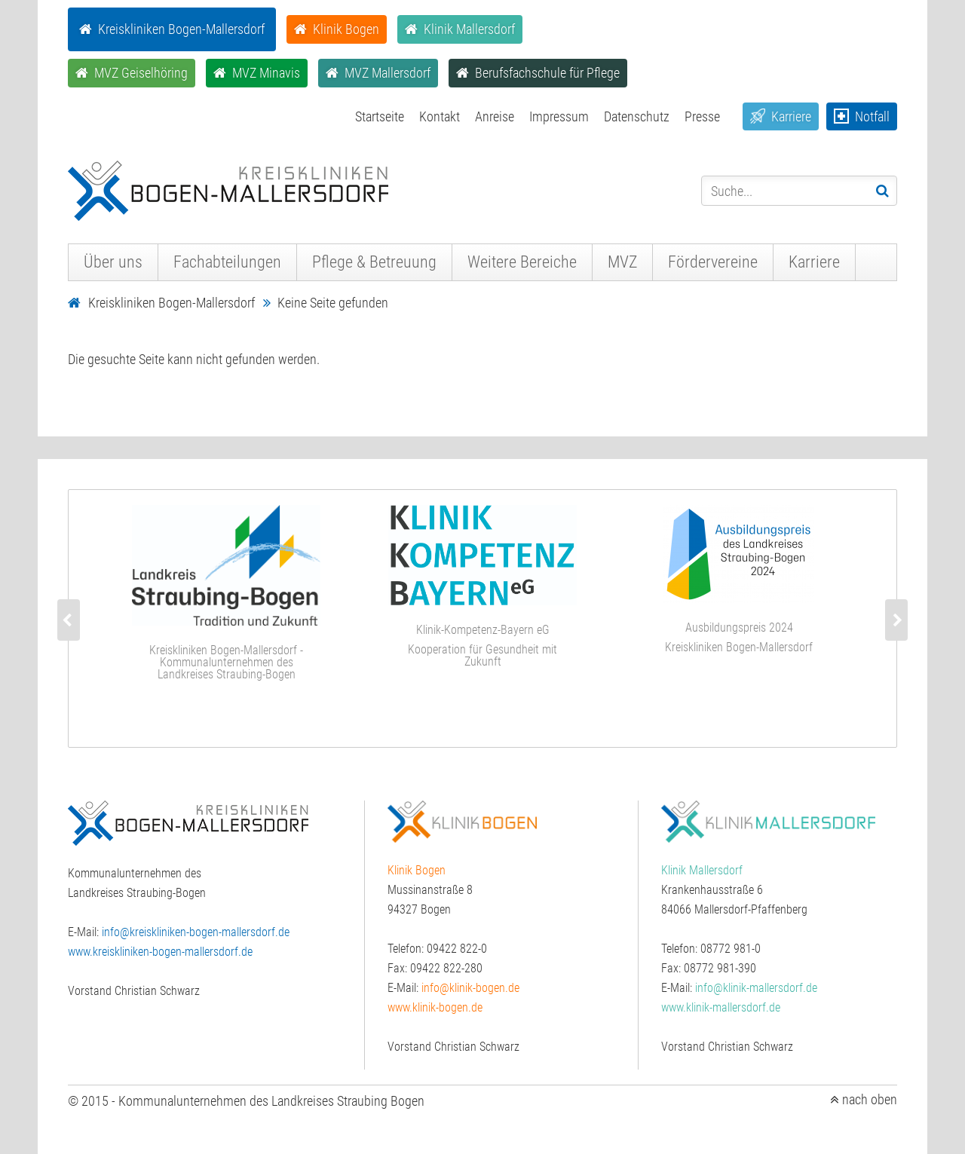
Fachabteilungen (227, 262)
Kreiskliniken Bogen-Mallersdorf (181, 29)
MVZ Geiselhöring (141, 73)
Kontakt (439, 116)
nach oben (869, 1100)
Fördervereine (713, 262)
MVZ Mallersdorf (387, 73)
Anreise (494, 116)
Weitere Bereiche (522, 262)
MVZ (622, 262)
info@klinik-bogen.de (470, 988)
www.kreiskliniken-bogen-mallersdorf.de (160, 951)
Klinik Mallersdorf (469, 29)
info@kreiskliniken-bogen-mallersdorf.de (196, 932)
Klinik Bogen (346, 29)
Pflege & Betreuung (374, 262)
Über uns (113, 262)
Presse (702, 116)
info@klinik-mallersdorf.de (756, 988)
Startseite (379, 116)
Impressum (559, 116)
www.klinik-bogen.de (435, 1007)
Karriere (791, 116)
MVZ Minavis (266, 73)
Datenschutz (636, 116)
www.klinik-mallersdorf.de (720, 1007)
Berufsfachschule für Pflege (547, 73)
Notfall (872, 116)
